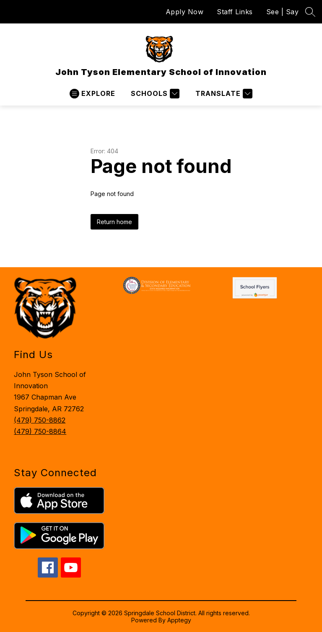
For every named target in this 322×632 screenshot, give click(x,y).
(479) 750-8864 (40, 431)
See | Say (282, 12)
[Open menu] (92, 93)
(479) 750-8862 (39, 420)
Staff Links (235, 12)
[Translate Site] (222, 93)
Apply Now (185, 12)
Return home (114, 221)
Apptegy (179, 620)
